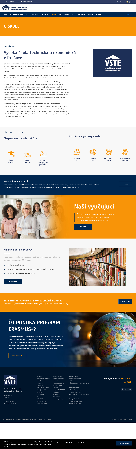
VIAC (126, 185)
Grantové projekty (58, 399)
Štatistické (86, 443)
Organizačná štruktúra (43, 379)
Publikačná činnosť (58, 379)
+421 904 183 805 (10, 1)
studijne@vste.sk (26, 1)
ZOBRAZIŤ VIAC (126, 302)
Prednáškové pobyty (58, 384)
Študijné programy (75, 379)
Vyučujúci (40, 386)
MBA (71, 402)
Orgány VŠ (40, 384)
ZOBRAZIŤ (83, 228)
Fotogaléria (56, 395)
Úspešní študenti (57, 377)
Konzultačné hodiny (43, 388)
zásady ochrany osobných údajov (23, 444)
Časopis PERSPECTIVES (58, 390)
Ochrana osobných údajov (119, 420)
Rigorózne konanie (75, 404)
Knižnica (39, 393)
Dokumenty (56, 393)
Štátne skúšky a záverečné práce (79, 384)
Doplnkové (74, 443)
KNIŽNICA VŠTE (13, 282)
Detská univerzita (42, 402)
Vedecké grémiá (57, 386)
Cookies (130, 420)
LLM (75, 402)
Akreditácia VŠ (41, 381)
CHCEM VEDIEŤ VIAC (17, 356)
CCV (38, 397)
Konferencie (56, 388)
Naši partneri (56, 397)
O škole (39, 377)
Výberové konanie (42, 404)
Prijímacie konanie (75, 381)
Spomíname (40, 395)
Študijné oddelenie (42, 390)
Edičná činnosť (57, 381)
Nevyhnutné (62, 443)
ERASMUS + (40, 399)
